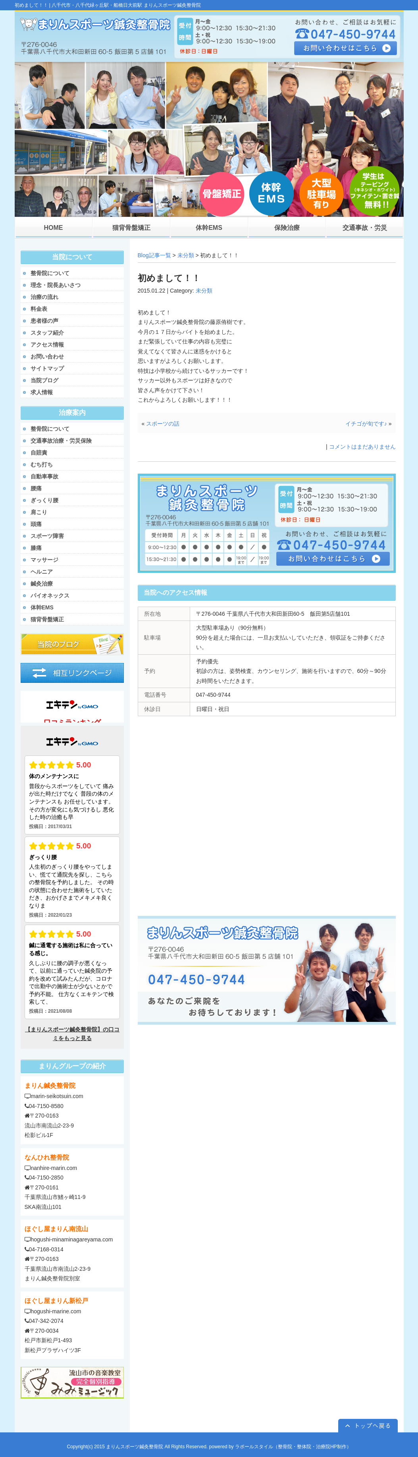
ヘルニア (42, 572)
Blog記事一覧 (154, 255)
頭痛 (36, 524)
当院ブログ (44, 380)
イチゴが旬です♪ (366, 423)
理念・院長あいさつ (56, 285)
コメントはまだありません (362, 446)
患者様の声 (44, 321)
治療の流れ (44, 297)
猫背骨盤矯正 (47, 619)
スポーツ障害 (47, 536)
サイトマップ (47, 368)
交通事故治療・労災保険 (61, 440)
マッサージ (44, 560)
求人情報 (42, 392)
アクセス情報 (47, 344)
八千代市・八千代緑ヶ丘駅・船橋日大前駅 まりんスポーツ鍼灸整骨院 (126, 5)
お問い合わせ (47, 356)
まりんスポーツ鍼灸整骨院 (134, 1446)
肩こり (39, 512)
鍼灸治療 (42, 583)
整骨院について (50, 273)
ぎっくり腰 (44, 500)
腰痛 (36, 488)
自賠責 (39, 452)
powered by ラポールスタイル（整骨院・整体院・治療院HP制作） (280, 1446)
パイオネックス (50, 595)
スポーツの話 (162, 423)
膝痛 (36, 548)
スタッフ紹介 (47, 333)
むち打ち (42, 464)
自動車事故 (44, 476)
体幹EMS (42, 607)
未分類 (185, 255)
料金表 (39, 309)
